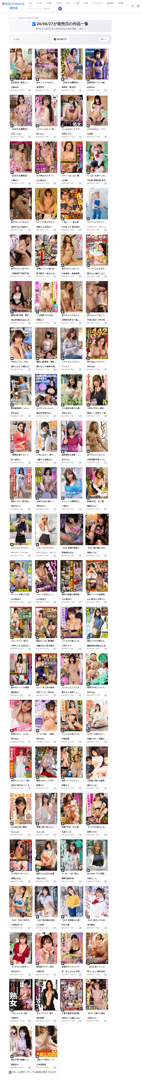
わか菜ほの (41, 180)
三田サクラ (66, 646)
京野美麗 (91, 460)
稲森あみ (15, 1065)
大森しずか (32, 785)
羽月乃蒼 (65, 925)
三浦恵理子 (16, 274)
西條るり (40, 785)
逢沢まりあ (92, 785)
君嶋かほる (16, 879)
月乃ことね (16, 134)
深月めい (48, 227)
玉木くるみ (58, 274)
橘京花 (108, 274)
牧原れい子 (26, 227)
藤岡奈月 (15, 692)
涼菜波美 (65, 739)
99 (38, 3)
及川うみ (65, 460)
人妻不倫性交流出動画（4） (74, 1013)
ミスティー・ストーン (96, 227)
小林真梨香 (41, 1065)
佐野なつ (99, 413)
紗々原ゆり (16, 460)
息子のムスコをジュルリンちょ (75, 315)
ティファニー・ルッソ (46, 553)
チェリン (65, 367)
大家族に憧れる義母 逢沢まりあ (101, 781)
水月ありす (66, 227)
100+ (49, 3)
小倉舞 (47, 367)
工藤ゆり (15, 180)
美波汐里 (70, 879)
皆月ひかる (106, 180)
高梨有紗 (97, 180)
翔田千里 (25, 274)
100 (78, 3)
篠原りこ (91, 413)
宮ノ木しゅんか (68, 972)
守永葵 (90, 180)
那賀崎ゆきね (67, 553)
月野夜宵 (79, 972)
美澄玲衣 (40, 87)
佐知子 (14, 785)
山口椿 (65, 180)
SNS (30, 9)
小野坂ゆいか (17, 925)
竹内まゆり (16, 972)
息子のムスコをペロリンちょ (23, 269)
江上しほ (15, 832)
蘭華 (64, 879)
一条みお (48, 274)
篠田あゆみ (22, 320)
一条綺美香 (75, 274)
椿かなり (40, 367)
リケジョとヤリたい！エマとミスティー (104, 222)
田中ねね (91, 367)
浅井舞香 (40, 1018)
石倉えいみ (66, 832)
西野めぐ (40, 320)
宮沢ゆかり (16, 506)
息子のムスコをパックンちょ (99, 315)
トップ (12, 18)
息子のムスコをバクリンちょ (74, 269)
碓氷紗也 (101, 972)
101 (60, 3)
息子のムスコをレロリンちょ (99, 455)
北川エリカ (32, 320)
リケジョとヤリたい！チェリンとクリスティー (82, 362)
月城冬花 (40, 972)
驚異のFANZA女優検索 (13, 6)
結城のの (48, 460)
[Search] (51, 9)
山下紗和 (40, 925)
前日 (17, 39)
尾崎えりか (92, 553)
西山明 (14, 320)
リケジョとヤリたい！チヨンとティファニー (55, 548)
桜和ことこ (75, 692)
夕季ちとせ (102, 599)
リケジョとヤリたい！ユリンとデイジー (28, 548)
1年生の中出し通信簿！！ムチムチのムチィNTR (108, 408)
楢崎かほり (92, 506)
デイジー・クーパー (19, 553)
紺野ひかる (92, 832)
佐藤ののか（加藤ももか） (98, 739)
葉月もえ (91, 274)
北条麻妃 (65, 274)
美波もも (40, 227)
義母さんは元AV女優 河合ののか (50, 874)
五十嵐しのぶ (77, 320)
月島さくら (92, 879)
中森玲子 (15, 1018)
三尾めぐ (65, 506)
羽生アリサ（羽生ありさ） (48, 692)
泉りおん (40, 134)
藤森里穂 (91, 646)
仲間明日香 (66, 320)
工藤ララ (40, 460)
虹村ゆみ (91, 87)
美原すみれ (16, 227)
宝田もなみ (66, 413)
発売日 (116, 3)
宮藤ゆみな (41, 646)
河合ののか (41, 879)
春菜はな (99, 646)
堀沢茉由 (76, 227)
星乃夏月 (40, 274)
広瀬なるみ (75, 1018)
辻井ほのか (26, 646)
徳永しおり (100, 274)
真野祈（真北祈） (69, 87)
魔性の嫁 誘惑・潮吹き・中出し (50, 362)
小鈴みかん (92, 1018)
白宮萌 (90, 134)
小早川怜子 (102, 320)
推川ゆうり (22, 785)
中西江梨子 (92, 320)
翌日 (103, 39)
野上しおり (92, 972)
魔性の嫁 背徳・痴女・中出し (24, 315)
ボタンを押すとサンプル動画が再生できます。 (35, 1072)
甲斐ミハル (100, 460)
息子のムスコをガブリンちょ (23, 222)
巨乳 (89, 3)
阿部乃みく (47, 413)
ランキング (102, 3)
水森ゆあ (15, 87)
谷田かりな (66, 134)
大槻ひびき (26, 367)
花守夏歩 (91, 925)
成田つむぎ (108, 413)
